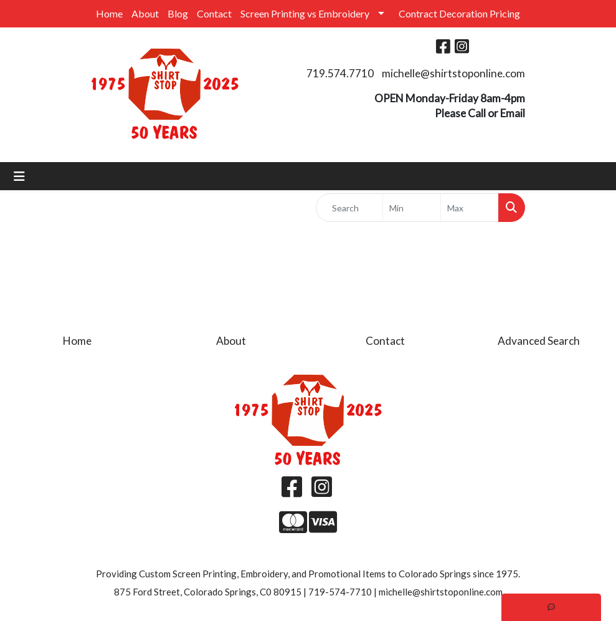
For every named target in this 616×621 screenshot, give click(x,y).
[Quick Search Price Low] (411, 207)
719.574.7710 (340, 73)
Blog (178, 13)
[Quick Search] (350, 207)
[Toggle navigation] (19, 176)
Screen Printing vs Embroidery (304, 13)
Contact (214, 13)
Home (109, 13)
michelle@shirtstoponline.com (453, 73)
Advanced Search (539, 340)
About (145, 13)
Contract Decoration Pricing (459, 13)
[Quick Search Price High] (469, 207)
